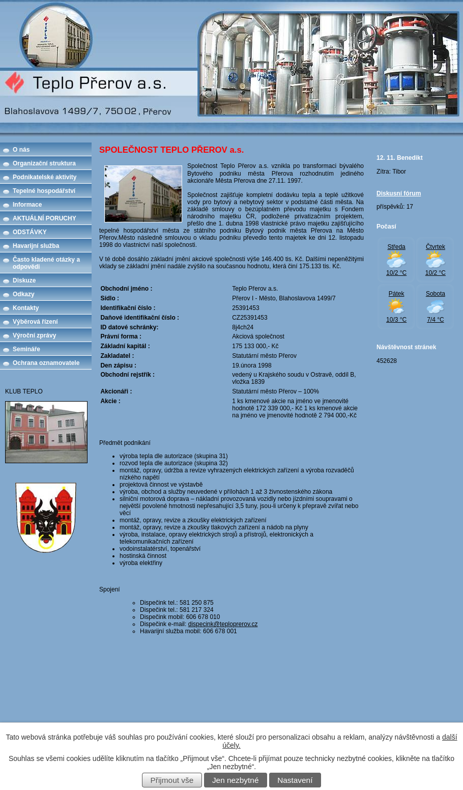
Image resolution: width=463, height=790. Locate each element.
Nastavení (294, 780)
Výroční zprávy (34, 335)
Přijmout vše (172, 780)
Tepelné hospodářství (44, 190)
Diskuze (24, 280)
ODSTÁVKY (30, 232)
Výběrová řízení (35, 321)
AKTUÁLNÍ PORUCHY (44, 218)
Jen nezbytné (235, 780)
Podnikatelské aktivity (44, 177)
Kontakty (26, 308)
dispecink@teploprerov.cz (223, 624)
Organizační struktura (44, 163)
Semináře (26, 349)
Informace (27, 204)
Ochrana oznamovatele (46, 362)
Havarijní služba (36, 245)
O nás (21, 149)
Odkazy (24, 294)
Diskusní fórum (399, 193)
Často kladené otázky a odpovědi (46, 263)
